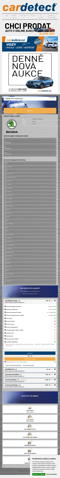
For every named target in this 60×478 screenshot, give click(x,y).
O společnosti (24, 16)
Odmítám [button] (42, 474)
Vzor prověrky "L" (14, 376)
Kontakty (33, 15)
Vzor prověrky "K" (14, 381)
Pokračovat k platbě (30, 359)
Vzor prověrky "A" (14, 302)
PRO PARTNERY (40, 16)
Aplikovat (30, 353)
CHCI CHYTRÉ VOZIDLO (30, 453)
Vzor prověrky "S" (14, 386)
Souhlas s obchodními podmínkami (13, 365)
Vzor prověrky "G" (14, 371)
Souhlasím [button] (35, 474)
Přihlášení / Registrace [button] (51, 16)
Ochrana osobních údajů (28, 365)
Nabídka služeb (14, 16)
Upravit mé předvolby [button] (51, 474)
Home (6, 15)
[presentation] (30, 104)
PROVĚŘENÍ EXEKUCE (30, 445)
